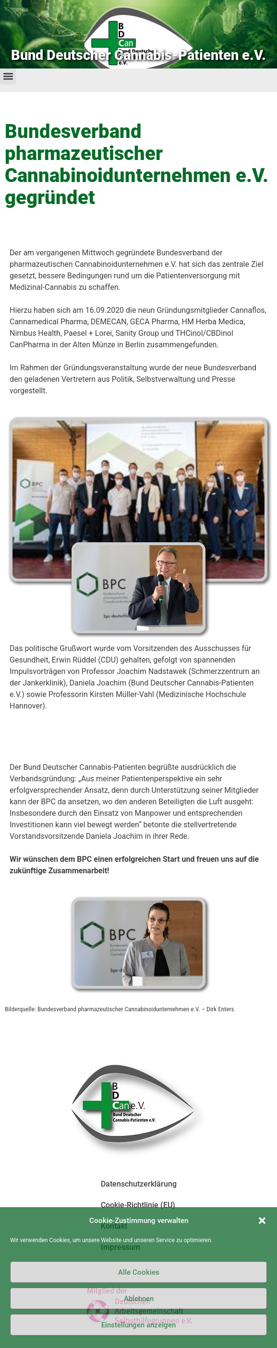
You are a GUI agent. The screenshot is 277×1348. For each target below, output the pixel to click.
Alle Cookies (138, 1272)
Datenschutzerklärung (139, 1183)
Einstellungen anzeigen (138, 1325)
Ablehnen (139, 1298)
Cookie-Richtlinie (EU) (138, 1205)
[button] (262, 1220)
